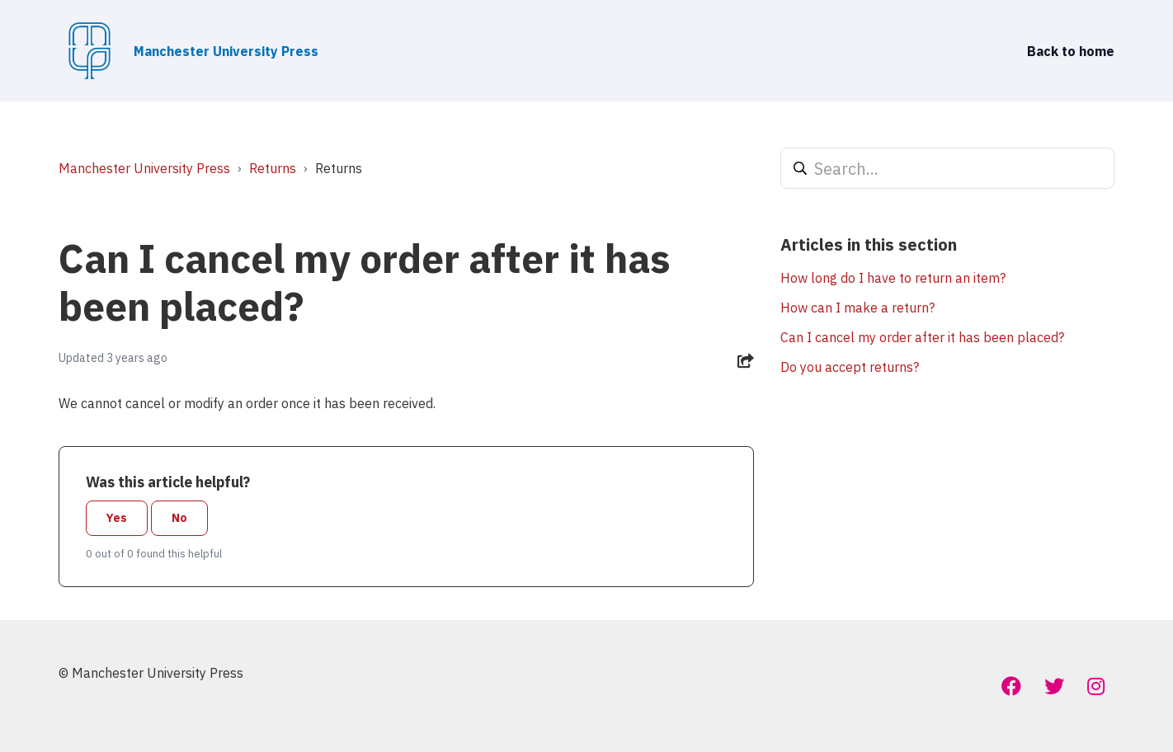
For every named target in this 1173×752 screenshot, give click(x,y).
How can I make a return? (857, 307)
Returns (272, 168)
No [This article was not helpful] (179, 517)
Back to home (1070, 51)
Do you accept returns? (849, 367)
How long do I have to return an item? (893, 278)
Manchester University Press (144, 168)
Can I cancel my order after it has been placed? (922, 337)
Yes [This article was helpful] (116, 517)
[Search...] (947, 168)
